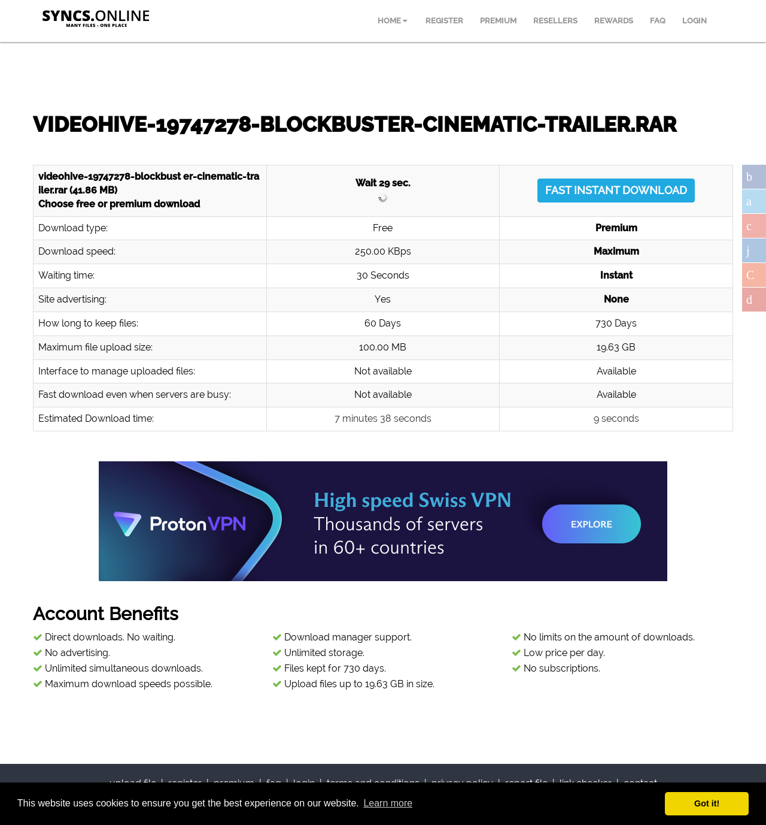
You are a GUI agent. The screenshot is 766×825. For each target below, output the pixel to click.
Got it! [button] (706, 803)
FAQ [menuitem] (657, 20)
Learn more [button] (387, 803)
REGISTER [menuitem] (444, 20)
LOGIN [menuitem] (694, 20)
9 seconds (616, 418)
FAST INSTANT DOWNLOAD (616, 190)
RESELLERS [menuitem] (555, 20)
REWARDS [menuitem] (613, 20)
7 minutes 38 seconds (383, 418)
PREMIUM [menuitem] (498, 20)
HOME (392, 20)
